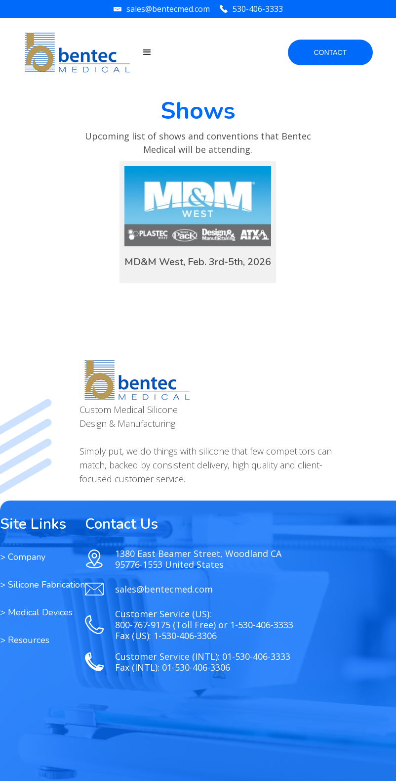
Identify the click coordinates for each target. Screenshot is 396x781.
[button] (147, 52)
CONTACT (330, 52)
